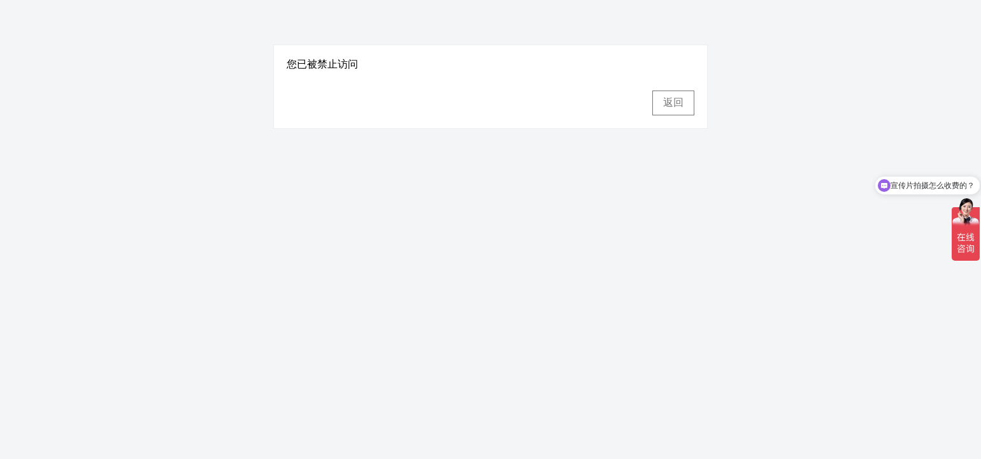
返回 (673, 102)
